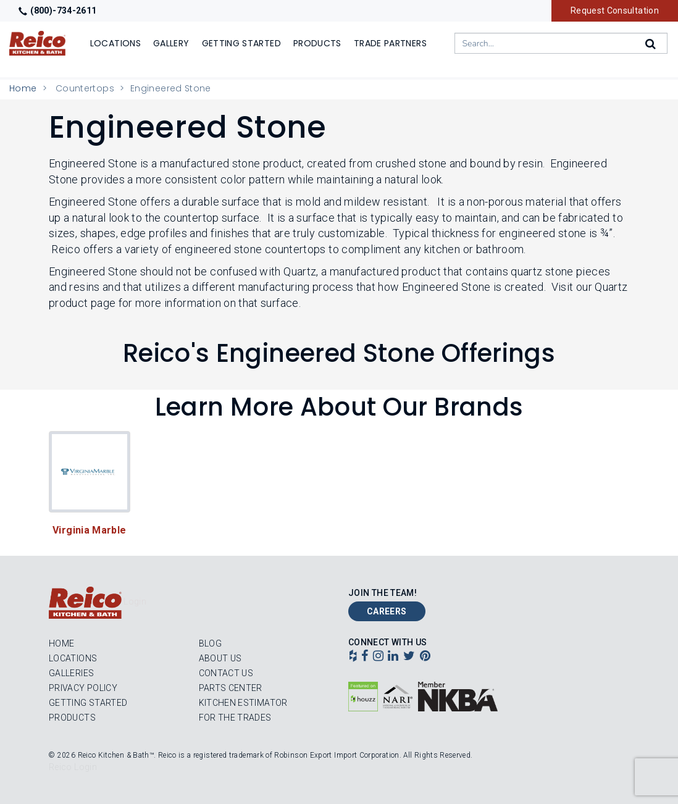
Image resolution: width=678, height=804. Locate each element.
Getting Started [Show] (241, 43)
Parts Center (230, 688)
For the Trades (235, 717)
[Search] (651, 44)
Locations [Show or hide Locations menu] (115, 43)
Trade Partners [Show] (390, 43)
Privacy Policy (83, 688)
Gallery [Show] (171, 43)
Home (22, 88)
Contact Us (226, 673)
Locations (73, 658)
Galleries (71, 673)
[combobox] (561, 43)
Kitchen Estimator (243, 703)
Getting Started (88, 703)
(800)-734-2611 (57, 10)
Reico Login (73, 767)
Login (134, 601)
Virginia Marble (89, 530)
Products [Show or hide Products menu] (317, 43)
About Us (220, 658)
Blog (210, 643)
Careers (387, 611)
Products (72, 717)
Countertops (85, 88)
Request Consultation (615, 10)
